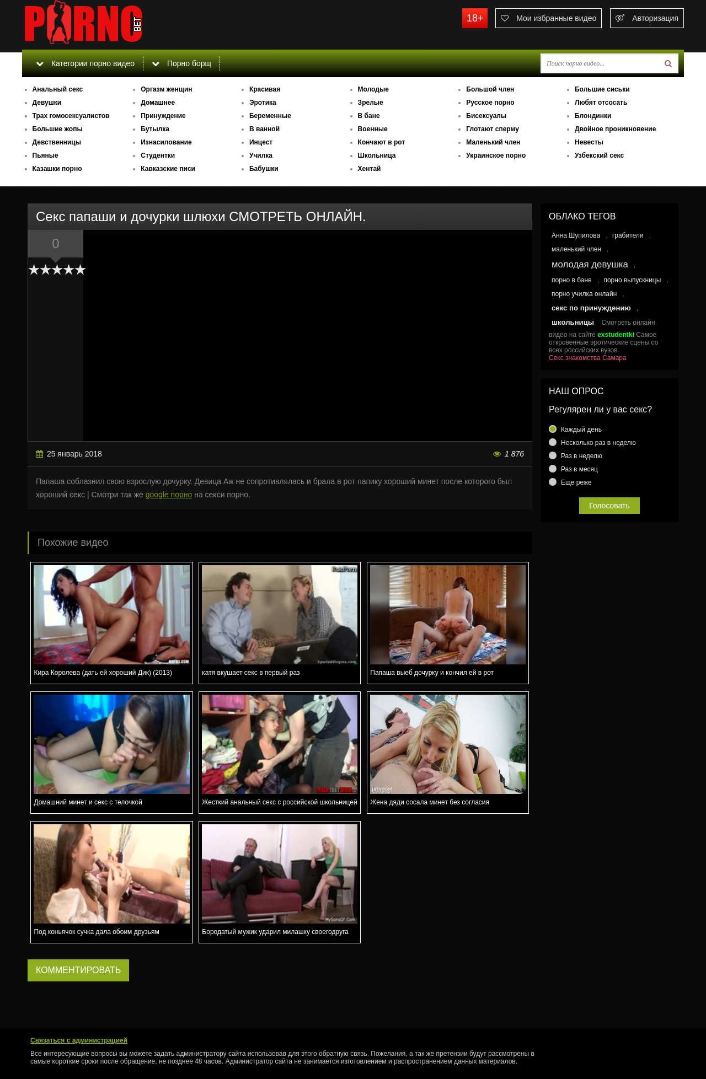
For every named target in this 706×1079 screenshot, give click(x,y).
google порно (169, 494)
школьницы (573, 322)
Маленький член (493, 142)
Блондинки (593, 116)
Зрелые (370, 102)
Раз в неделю (581, 456)
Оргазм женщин (166, 89)
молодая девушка (590, 264)
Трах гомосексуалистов (71, 116)
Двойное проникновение (615, 129)
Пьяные (45, 155)
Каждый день (581, 429)
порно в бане (572, 280)
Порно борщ (181, 63)
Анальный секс (58, 89)
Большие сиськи (602, 89)
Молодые (373, 89)
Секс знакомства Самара (588, 358)
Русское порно (490, 102)
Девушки (47, 102)
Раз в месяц (579, 469)
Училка (260, 155)
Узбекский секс (599, 155)
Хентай (369, 169)
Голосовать (609, 505)
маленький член (576, 249)
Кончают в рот (381, 142)
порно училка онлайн (584, 294)
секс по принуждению (591, 308)
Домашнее (158, 102)
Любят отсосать (601, 102)
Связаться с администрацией (78, 1040)
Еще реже (576, 482)
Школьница (377, 155)
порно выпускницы (632, 280)
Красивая (264, 89)
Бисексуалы (486, 116)
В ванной (264, 129)
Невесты (589, 142)
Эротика (262, 102)
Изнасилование (166, 142)
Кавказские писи (168, 169)
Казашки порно (57, 169)
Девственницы (57, 142)
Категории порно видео (85, 63)
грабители (628, 235)
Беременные (270, 116)
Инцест (260, 142)
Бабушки (264, 169)
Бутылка (155, 129)
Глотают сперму (492, 129)
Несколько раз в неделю (598, 443)
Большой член (490, 89)
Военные (373, 129)
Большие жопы (58, 129)
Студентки (158, 155)
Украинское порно (496, 155)
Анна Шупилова (576, 235)
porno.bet (105, 25)
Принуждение (163, 116)
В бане (369, 116)
